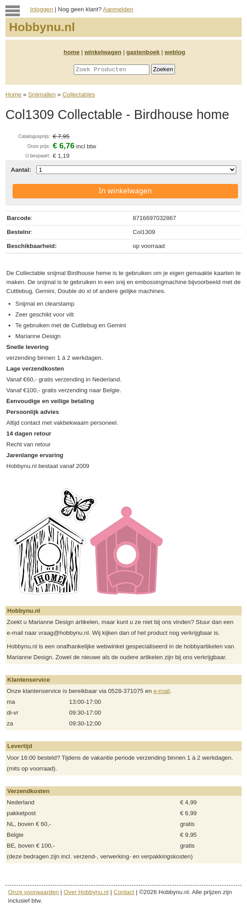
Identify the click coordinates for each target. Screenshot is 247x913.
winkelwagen (103, 52)
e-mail (161, 691)
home (71, 52)
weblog (175, 52)
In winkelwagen (125, 191)
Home (13, 94)
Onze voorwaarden (33, 892)
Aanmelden (118, 9)
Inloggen (41, 9)
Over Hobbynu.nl (86, 892)
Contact (123, 892)
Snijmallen (42, 94)
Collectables (79, 94)
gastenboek (143, 52)
